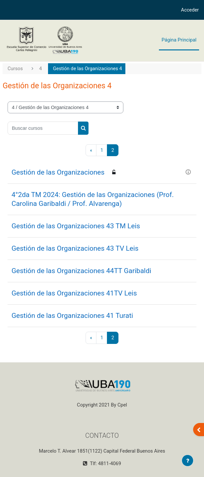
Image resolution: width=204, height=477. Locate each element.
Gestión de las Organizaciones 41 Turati (72, 316)
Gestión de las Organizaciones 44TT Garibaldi (81, 271)
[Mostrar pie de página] (187, 460)
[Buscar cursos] (43, 128)
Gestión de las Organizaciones (58, 172)
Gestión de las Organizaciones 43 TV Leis (75, 248)
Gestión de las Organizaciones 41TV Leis (74, 293)
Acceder (190, 10)
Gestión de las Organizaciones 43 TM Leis (76, 226)
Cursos (15, 68)
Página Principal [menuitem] (179, 40)
